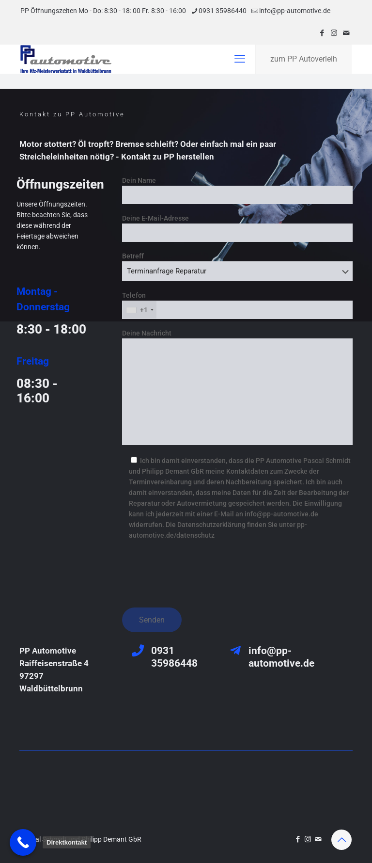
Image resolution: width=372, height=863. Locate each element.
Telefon (237, 305)
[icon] (346, 33)
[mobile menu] (240, 59)
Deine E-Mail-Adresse (237, 228)
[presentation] (195, 571)
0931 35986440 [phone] (223, 11)
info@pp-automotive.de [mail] (294, 11)
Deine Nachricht (237, 387)
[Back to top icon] (341, 840)
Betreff (237, 266)
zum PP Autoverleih (303, 59)
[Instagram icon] (334, 33)
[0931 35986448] (138, 650)
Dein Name (237, 190)
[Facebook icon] (322, 33)
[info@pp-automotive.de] (235, 650)
